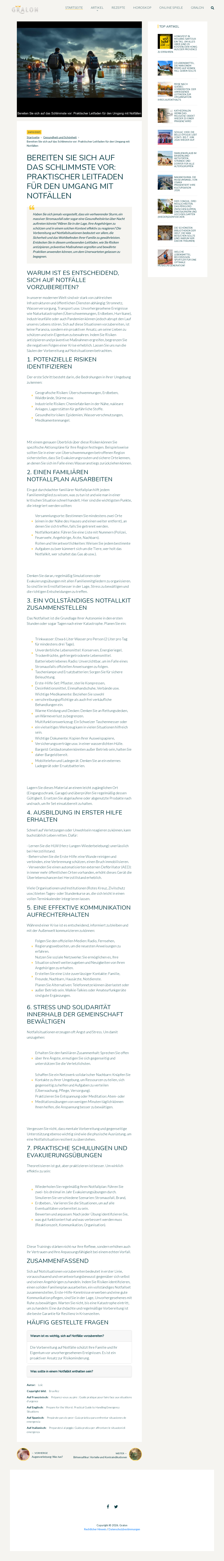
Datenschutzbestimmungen (124, 1529)
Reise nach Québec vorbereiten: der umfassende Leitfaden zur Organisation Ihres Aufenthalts (177, 92)
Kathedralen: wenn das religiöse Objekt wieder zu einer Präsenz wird (184, 116)
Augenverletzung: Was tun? (47, 1454)
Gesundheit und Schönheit (60, 137)
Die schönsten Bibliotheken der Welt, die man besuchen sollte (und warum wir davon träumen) (185, 234)
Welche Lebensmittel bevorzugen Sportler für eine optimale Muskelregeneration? (177, 258)
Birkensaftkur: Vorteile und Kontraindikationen (100, 1455)
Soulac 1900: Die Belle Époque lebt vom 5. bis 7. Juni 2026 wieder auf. (185, 136)
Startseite (33, 137)
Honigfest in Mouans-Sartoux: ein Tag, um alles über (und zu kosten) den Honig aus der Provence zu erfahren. (177, 44)
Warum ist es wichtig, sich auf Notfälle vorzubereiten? (67, 1336)
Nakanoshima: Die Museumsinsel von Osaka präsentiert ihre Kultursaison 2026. (185, 184)
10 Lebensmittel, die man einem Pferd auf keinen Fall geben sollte (185, 67)
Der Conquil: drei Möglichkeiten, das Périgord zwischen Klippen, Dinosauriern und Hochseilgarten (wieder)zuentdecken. (177, 209)
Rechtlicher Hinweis (95, 1529)
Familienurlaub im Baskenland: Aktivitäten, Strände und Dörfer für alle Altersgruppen (185, 160)
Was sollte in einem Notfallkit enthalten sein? (61, 1371)
